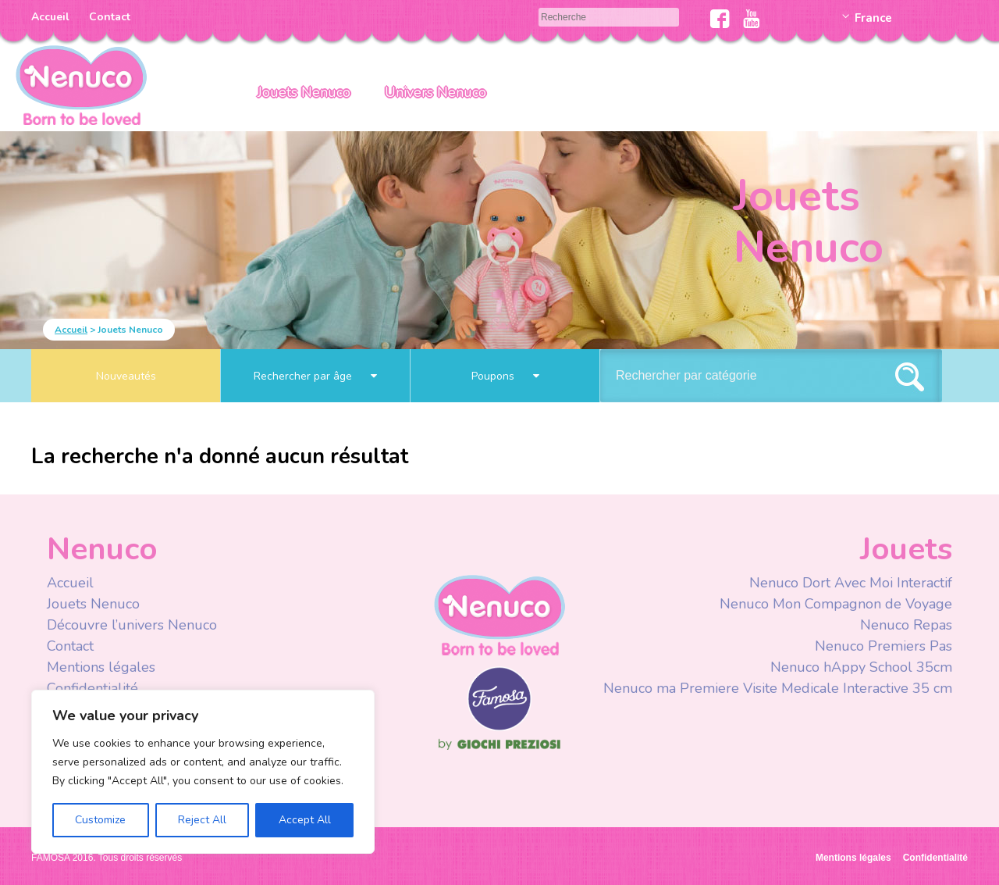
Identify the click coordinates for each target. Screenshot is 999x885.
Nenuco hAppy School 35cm (861, 667)
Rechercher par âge (315, 376)
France (873, 18)
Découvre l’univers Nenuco (132, 625)
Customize (100, 819)
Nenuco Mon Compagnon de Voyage (836, 603)
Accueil (50, 16)
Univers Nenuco (435, 92)
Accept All (305, 819)
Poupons (505, 376)
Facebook (720, 18)
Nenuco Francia (81, 84)
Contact (109, 16)
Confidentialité (92, 688)
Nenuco (499, 614)
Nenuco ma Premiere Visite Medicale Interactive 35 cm (777, 688)
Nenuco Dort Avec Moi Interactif (850, 582)
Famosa (499, 727)
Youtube (751, 18)
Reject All (202, 819)
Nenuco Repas (906, 625)
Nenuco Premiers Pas (883, 646)
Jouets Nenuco (304, 92)
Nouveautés (126, 376)
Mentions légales (101, 667)
